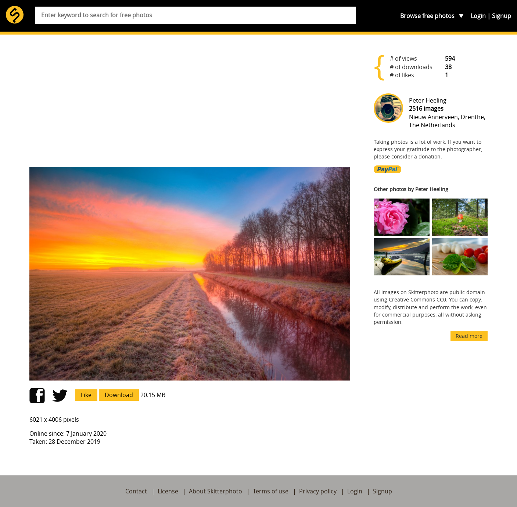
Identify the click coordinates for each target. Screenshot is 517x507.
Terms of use (270, 491)
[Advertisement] (190, 103)
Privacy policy (318, 491)
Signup (501, 16)
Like (86, 395)
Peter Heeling (427, 100)
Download (119, 395)
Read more (469, 335)
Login (478, 16)
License (168, 491)
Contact (136, 491)
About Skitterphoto (215, 491)
